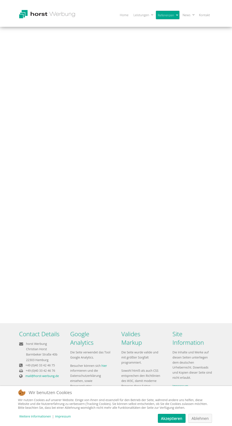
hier (104, 366)
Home (124, 15)
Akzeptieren (171, 418)
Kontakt (204, 15)
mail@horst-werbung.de (42, 376)
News (186, 15)
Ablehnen (200, 418)
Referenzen (166, 15)
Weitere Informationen (35, 416)
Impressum (63, 416)
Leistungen (141, 15)
